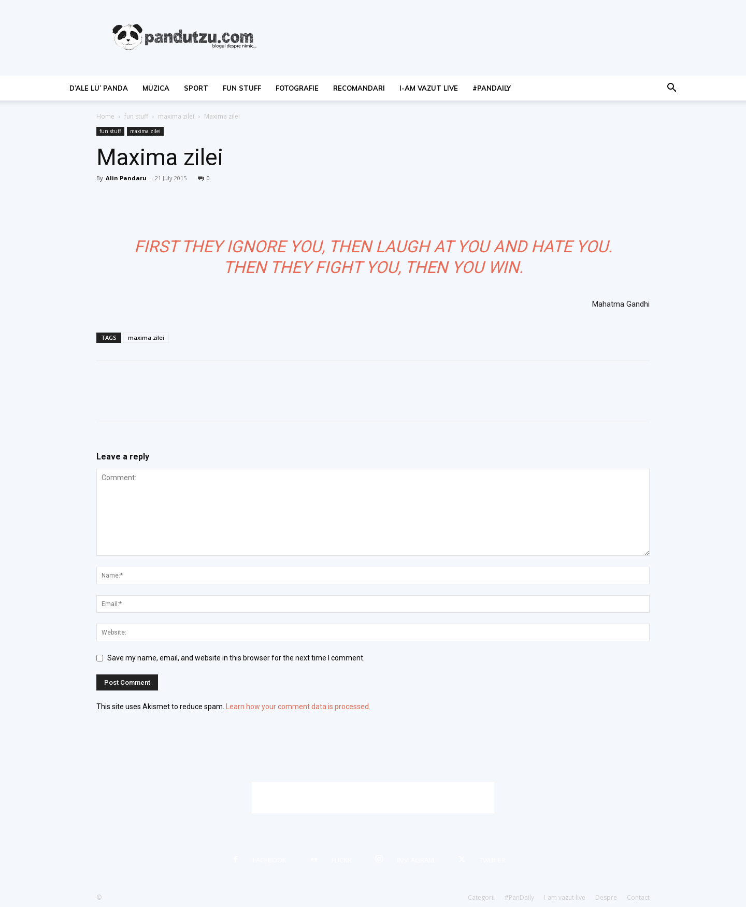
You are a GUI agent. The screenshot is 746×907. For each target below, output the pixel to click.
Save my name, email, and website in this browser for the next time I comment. (236, 658)
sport (196, 88)
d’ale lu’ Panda (98, 88)
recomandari (359, 88)
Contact (638, 897)
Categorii (481, 897)
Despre (606, 897)
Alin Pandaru (126, 178)
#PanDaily (491, 88)
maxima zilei (176, 116)
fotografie (297, 88)
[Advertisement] (373, 797)
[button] (671, 89)
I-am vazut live (428, 88)
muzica (155, 88)
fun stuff (242, 88)
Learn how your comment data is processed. (298, 706)
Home (105, 116)
